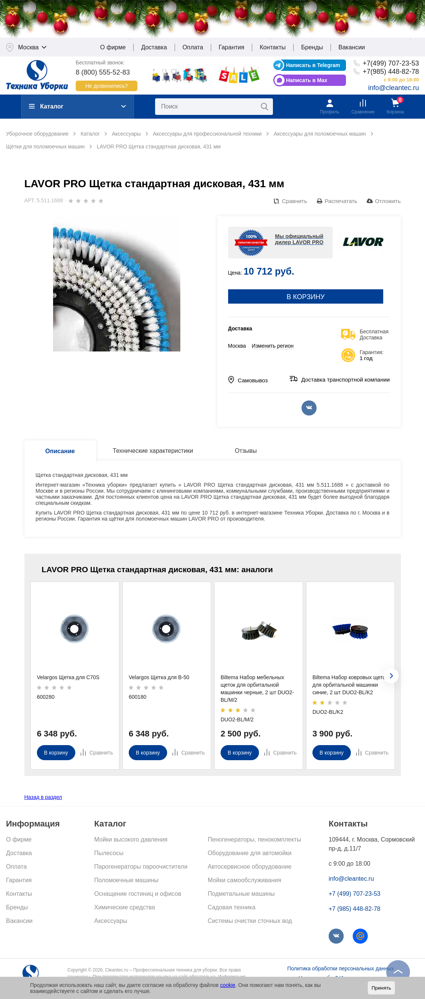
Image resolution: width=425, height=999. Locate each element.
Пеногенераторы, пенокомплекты (254, 843)
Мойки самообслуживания (244, 884)
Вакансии (351, 51)
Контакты (273, 51)
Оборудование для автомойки (250, 857)
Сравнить (294, 205)
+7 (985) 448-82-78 (354, 912)
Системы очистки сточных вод (250, 924)
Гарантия (231, 51)
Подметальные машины (241, 897)
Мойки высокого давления (131, 843)
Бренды (312, 51)
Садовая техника (232, 911)
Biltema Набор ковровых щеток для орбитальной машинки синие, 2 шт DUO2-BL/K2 (350, 688)
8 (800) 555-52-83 (103, 76)
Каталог (46, 110)
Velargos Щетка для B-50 (159, 681)
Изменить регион (273, 350)
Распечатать (341, 205)
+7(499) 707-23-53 (391, 67)
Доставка (154, 51)
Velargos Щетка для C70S (68, 681)
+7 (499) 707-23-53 (354, 897)
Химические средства (124, 911)
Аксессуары (110, 924)
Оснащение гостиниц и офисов (137, 897)
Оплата (193, 51)
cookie (227, 985)
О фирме (113, 51)
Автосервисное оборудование (249, 870)
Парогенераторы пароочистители (140, 870)
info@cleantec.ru (393, 91)
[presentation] (391, 679)
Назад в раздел (43, 801)
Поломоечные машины (126, 884)
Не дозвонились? (106, 90)
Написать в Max (307, 84)
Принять (381, 988)
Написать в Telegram (313, 69)
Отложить (388, 205)
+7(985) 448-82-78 (391, 75)
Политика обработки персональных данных (340, 972)
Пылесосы (108, 857)
